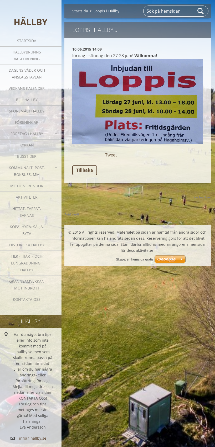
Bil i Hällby (27, 99)
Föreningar (26, 122)
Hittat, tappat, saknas (26, 212)
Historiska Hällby (26, 244)
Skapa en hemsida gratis (134, 259)
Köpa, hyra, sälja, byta (27, 230)
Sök (200, 11)
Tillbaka (84, 170)
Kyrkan (26, 145)
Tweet (111, 155)
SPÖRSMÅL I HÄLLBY (26, 111)
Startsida (26, 40)
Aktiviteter (27, 197)
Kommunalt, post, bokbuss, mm (27, 171)
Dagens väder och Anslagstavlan (27, 74)
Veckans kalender (27, 88)
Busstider (27, 156)
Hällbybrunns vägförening (27, 55)
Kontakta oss (26, 299)
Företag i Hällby (27, 133)
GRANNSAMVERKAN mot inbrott (26, 285)
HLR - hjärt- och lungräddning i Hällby (27, 263)
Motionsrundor (26, 185)
